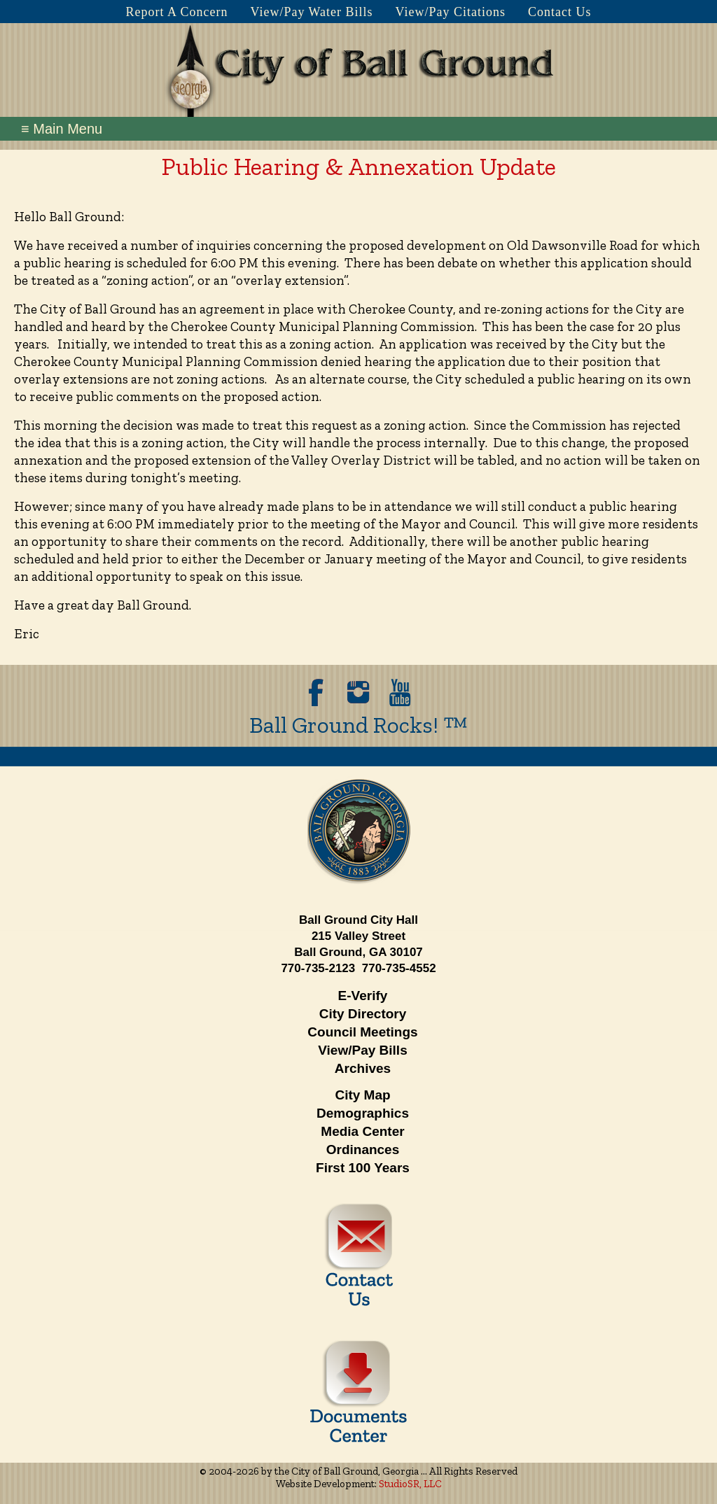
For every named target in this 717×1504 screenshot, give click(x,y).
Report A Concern (176, 12)
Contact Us (560, 12)
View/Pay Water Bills (311, 12)
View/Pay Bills (362, 1050)
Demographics (362, 1113)
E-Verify (363, 995)
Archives (363, 1068)
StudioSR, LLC (410, 1483)
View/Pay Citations (451, 12)
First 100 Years (363, 1167)
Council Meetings (362, 1032)
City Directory (363, 1013)
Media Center (362, 1131)
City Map (362, 1095)
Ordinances (363, 1149)
